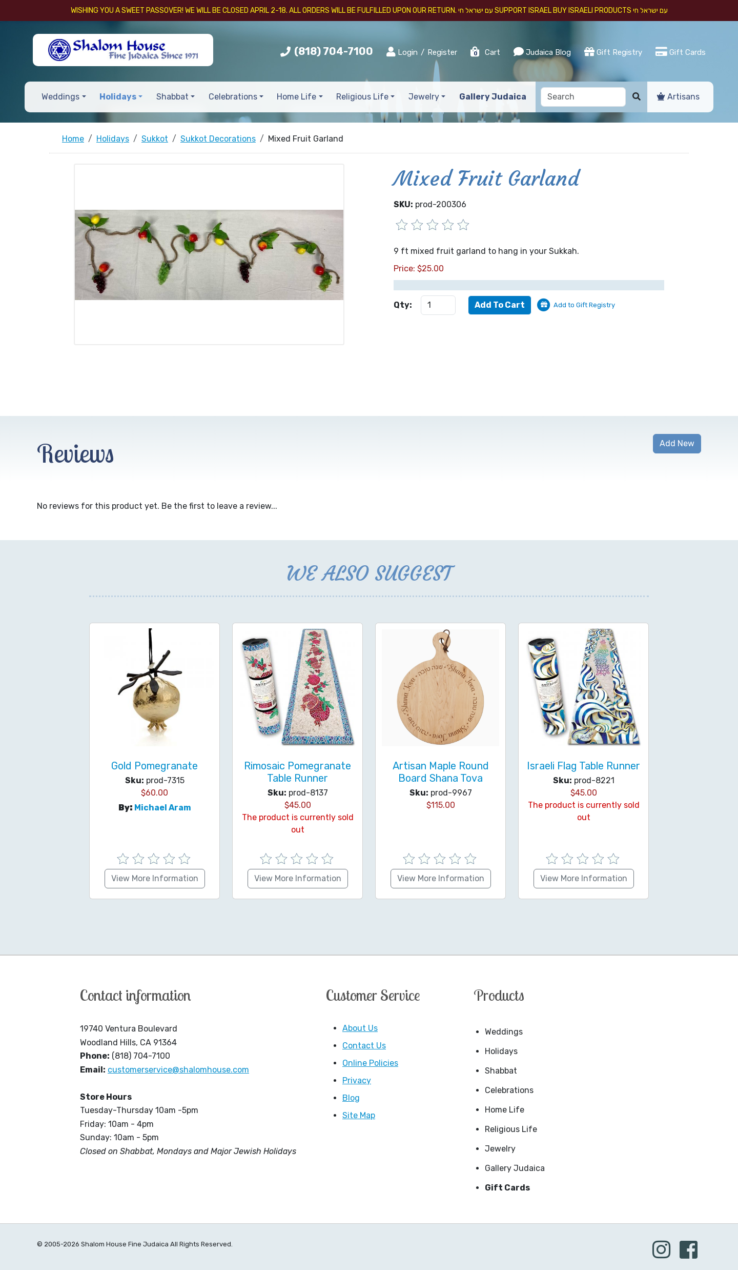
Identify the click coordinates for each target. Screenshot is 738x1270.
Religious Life (511, 1129)
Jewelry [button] (423, 97)
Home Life (504, 1110)
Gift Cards (680, 52)
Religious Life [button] (362, 97)
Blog (351, 1098)
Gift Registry (613, 52)
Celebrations (509, 1090)
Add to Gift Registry (584, 305)
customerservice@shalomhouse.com (178, 1070)
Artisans (678, 97)
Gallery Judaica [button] (492, 97)
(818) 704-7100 (333, 51)
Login (402, 52)
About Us (360, 1028)
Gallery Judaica (515, 1168)
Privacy (356, 1080)
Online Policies (370, 1063)
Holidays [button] (117, 97)
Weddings (504, 1032)
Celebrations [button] (233, 97)
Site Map (358, 1115)
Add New (677, 443)
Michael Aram (162, 807)
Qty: (403, 305)
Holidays (501, 1051)
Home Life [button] (296, 97)
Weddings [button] (60, 97)
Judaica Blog (542, 52)
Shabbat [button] (172, 97)
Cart (484, 52)
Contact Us (364, 1045)
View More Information (154, 878)
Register (442, 52)
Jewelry (500, 1149)
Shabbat (501, 1071)
